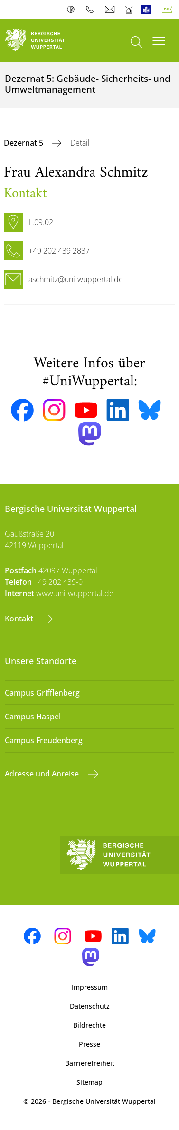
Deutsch (169, 9)
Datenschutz (90, 1006)
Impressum (90, 987)
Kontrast (73, 9)
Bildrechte (89, 1025)
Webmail (111, 9)
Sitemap (89, 1082)
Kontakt (20, 618)
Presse (89, 1044)
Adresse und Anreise (43, 773)
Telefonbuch (92, 9)
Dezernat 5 (24, 143)
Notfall (129, 9)
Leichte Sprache (148, 9)
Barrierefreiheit (89, 1063)
